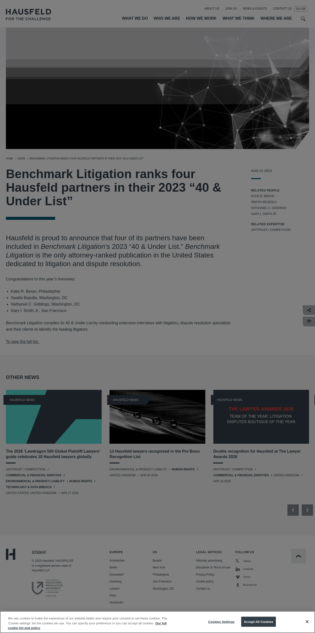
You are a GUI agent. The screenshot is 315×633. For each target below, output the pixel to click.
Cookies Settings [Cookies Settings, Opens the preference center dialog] (221, 627)
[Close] (307, 626)
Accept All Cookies (258, 627)
